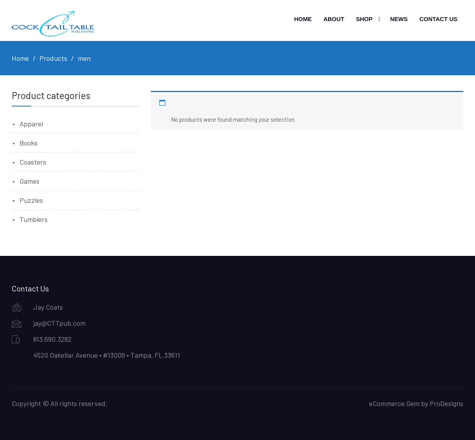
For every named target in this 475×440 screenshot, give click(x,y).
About (333, 19)
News (399, 19)
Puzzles (31, 200)
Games (29, 181)
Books (29, 142)
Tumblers (34, 219)
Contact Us (438, 19)
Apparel (31, 123)
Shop (364, 19)
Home (303, 19)
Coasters (33, 162)
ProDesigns (446, 403)
